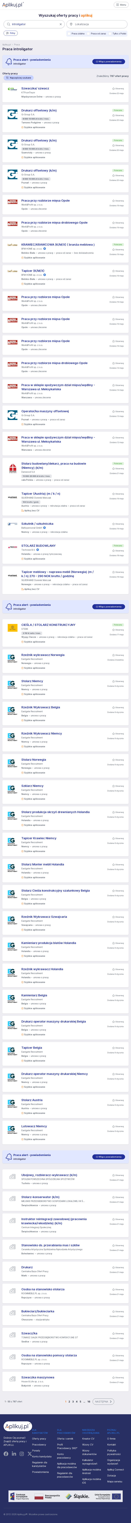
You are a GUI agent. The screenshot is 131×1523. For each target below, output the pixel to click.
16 (88, 1401)
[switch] (108, 61)
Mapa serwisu (114, 1481)
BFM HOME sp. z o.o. (31, 248)
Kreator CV (88, 1438)
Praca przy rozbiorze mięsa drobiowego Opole (54, 222)
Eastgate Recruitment (32, 659)
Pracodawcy (39, 1444)
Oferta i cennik (65, 1438)
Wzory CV (87, 1444)
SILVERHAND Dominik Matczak (36, 497)
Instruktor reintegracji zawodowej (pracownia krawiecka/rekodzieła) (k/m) (54, 1221)
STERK (24, 629)
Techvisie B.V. (28, 550)
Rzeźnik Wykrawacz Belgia (40, 707)
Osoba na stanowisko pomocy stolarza (49, 1355)
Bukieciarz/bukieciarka (37, 1311)
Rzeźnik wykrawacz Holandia (42, 969)
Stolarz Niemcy (32, 681)
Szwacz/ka (29, 1333)
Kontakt (111, 1444)
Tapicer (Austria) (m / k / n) (40, 493)
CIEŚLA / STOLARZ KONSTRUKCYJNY (48, 625)
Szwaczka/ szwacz (35, 88)
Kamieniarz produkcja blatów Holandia (48, 943)
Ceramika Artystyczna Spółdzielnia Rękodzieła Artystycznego (52, 1249)
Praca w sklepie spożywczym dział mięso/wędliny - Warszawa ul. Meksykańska (58, 387)
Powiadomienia (40, 1471)
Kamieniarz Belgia (34, 995)
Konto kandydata (41, 1456)
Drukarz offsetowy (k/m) (39, 110)
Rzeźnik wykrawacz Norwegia (43, 655)
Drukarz (27, 1267)
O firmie (111, 1438)
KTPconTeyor (28, 92)
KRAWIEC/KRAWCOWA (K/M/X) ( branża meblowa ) (58, 244)
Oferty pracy (39, 1438)
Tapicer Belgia (31, 1047)
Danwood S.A (28, 472)
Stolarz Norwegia (33, 759)
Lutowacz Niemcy (34, 1126)
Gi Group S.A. (28, 114)
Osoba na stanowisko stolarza (43, 1289)
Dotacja (111, 1475)
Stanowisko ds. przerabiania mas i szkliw (50, 1245)
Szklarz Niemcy (32, 786)
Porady (36, 1450)
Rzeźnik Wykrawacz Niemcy (41, 733)
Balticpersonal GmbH (31, 528)
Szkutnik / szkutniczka (37, 523)
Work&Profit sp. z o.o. (32, 204)
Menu (121, 4)
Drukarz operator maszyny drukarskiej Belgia (53, 1021)
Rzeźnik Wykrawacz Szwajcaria (44, 917)
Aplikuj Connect (115, 1469)
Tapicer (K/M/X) (32, 271)
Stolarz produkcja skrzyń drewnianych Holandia (55, 812)
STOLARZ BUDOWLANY (38, 545)
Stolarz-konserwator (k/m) (40, 1197)
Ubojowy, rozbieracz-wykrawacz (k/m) (49, 1175)
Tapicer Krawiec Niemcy (39, 838)
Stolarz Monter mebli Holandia (42, 864)
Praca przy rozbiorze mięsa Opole (45, 200)
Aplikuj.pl (6, 44)
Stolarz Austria (32, 1100)
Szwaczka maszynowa (37, 1377)
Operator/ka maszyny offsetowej (45, 411)
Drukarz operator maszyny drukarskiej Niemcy (54, 1074)
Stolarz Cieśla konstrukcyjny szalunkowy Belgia (55, 890)
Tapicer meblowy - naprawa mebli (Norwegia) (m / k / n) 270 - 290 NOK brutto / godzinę (57, 574)
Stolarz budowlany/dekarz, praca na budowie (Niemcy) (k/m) (53, 466)
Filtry (10, 33)
